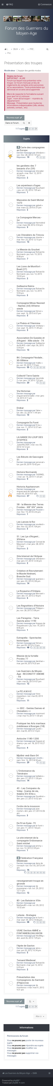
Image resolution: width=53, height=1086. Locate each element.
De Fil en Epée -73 (26, 823)
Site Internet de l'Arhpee (29, 556)
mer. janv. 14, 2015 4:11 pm (30, 397)
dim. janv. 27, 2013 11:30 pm (29, 778)
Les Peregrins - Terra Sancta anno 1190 (28, 619)
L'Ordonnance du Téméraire (26, 772)
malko (38, 363)
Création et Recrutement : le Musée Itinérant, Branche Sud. (30, 573)
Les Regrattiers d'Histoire (30, 605)
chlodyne (40, 153)
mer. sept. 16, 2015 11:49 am (29, 328)
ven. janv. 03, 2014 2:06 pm (28, 581)
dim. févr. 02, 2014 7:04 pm (29, 526)
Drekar (20, 407)
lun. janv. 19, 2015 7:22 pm (31, 380)
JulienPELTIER (23, 445)
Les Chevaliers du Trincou (30, 234)
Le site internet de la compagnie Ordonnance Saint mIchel (29, 840)
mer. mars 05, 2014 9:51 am (30, 492)
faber (38, 410)
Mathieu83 (21, 905)
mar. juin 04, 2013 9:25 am (28, 663)
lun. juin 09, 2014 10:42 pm (28, 464)
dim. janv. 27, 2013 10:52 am (29, 799)
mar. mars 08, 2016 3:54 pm (30, 225)
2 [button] (29, 129)
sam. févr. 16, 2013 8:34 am (29, 760)
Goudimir (40, 796)
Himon (39, 311)
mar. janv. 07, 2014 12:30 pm (29, 561)
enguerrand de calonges (27, 491)
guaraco (39, 579)
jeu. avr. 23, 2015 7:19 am (28, 365)
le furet (39, 826)
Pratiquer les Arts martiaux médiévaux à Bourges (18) (31, 725)
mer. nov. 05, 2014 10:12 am (29, 446)
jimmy (38, 846)
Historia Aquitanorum (28, 486)
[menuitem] (9, 4)
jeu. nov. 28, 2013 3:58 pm (28, 610)
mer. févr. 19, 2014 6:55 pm (29, 512)
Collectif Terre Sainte (28, 375)
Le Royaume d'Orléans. (29, 591)
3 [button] (32, 129)
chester (39, 237)
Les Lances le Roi (26, 521)
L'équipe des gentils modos (29, 70)
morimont (40, 713)
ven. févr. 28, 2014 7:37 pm (28, 155)
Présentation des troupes (23, 63)
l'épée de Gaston (25, 945)
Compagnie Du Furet (27, 422)
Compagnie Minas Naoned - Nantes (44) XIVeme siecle (31, 306)
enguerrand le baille (25, 396)
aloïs (38, 948)
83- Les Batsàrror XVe (28, 900)
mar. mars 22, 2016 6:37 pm (29, 207)
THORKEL (40, 474)
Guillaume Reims (25, 286)
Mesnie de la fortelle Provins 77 (27, 657)
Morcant (39, 593)
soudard (39, 524)
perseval (39, 462)
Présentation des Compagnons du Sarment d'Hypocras (30, 980)
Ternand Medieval (26, 960)
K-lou (38, 425)
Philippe (39, 608)
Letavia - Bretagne (26, 915)
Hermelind (40, 223)
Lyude (38, 729)
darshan (39, 661)
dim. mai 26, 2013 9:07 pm (29, 681)
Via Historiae (23, 391)
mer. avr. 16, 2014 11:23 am (30, 477)
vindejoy (39, 326)
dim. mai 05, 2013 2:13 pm (28, 731)
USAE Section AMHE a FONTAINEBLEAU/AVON (29, 932)
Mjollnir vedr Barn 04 (28, 755)
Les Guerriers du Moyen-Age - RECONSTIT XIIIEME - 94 (30, 674)
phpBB (16, 1080)
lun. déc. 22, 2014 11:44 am (29, 413)
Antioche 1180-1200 (28, 738)
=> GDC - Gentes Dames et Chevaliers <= (31, 709)
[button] (36, 129)
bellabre (39, 776)
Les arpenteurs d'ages (28, 185)
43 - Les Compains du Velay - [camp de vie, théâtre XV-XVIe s (28, 791)
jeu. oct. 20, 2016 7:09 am (29, 190)
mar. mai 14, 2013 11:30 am (30, 716)
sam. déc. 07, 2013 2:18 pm (29, 596)
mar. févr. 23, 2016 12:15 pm (29, 240)
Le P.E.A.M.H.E (24, 691)
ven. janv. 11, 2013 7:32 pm (28, 828)
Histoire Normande (27, 472)
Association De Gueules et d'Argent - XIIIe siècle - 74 (31, 339)
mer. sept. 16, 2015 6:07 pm (29, 313)
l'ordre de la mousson (28, 806)
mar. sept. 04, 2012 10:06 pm (29, 920)
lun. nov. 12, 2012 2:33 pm (28, 848)
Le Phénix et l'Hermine (28, 323)
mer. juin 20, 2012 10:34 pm (29, 950)
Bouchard (40, 188)
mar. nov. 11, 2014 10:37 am (29, 427)
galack (39, 205)
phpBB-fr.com (18, 1083)
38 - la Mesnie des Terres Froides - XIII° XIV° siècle (30, 506)
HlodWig (39, 936)
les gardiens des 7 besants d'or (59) (26, 167)
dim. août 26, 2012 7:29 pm (29, 938)
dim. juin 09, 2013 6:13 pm (28, 645)
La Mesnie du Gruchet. (28, 249)
